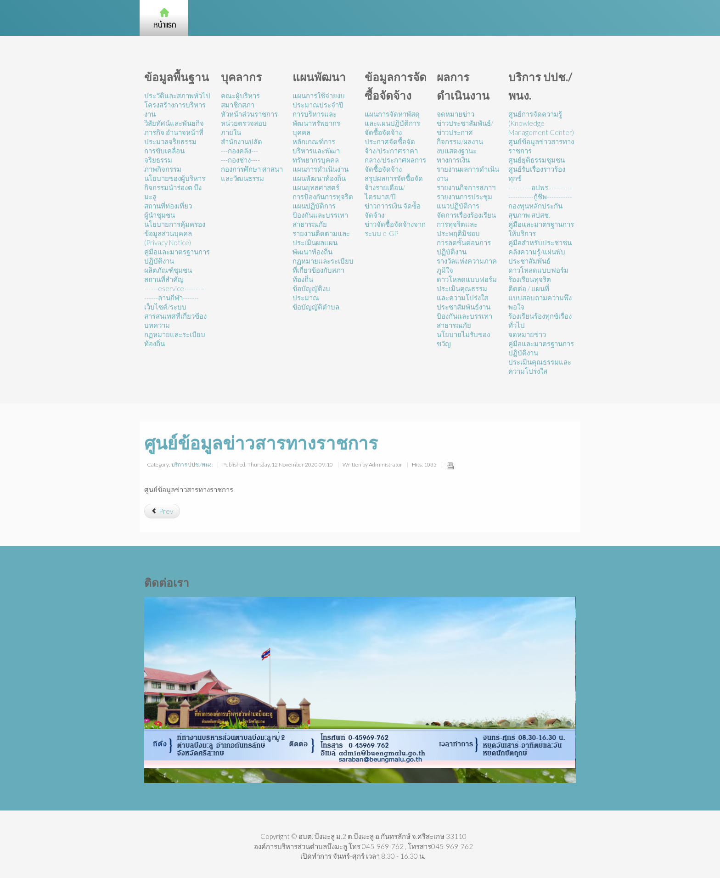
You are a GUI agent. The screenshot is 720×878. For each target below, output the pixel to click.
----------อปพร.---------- (540, 187)
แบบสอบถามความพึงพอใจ (540, 302)
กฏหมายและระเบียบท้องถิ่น (174, 339)
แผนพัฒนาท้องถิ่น (319, 178)
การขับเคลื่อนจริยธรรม (164, 155)
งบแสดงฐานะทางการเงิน (457, 155)
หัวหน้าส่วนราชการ (249, 114)
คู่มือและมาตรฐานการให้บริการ (541, 228)
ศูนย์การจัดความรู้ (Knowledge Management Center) (541, 123)
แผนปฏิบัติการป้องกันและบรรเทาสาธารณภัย (320, 215)
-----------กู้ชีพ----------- (540, 196)
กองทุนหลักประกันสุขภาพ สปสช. (535, 210)
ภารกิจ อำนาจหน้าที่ (173, 132)
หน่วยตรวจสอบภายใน (244, 127)
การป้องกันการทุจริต (322, 196)
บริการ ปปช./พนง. (192, 464)
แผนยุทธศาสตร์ (315, 187)
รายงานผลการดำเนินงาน (468, 173)
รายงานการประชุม (464, 196)
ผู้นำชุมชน (159, 215)
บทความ (157, 325)
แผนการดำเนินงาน (320, 169)
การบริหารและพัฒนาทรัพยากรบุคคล (316, 123)
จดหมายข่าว (455, 114)
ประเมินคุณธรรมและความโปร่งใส (462, 293)
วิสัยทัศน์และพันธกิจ (174, 123)
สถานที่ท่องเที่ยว (168, 206)
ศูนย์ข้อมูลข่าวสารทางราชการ (541, 146)
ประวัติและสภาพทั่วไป (177, 95)
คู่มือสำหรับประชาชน (540, 242)
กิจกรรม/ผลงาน (460, 141)
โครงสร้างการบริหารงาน (175, 109)
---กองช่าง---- (240, 160)
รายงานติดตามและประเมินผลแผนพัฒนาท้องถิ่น (321, 242)
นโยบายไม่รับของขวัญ (463, 339)
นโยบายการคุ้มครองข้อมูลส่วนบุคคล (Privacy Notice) (174, 233)
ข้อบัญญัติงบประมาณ (311, 293)
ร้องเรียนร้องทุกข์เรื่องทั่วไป (540, 320)
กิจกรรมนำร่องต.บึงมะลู (173, 192)
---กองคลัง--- (239, 150)
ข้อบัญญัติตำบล (315, 307)
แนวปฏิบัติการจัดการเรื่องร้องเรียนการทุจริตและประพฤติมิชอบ (466, 219)
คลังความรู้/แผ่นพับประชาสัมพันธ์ (536, 256)
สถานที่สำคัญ (164, 279)
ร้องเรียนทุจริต (529, 279)
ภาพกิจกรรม (162, 169)
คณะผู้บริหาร (240, 95)
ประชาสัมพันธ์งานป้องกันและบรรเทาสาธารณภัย (464, 316)
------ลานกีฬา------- (171, 297)
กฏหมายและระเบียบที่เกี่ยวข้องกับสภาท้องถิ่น (323, 270)
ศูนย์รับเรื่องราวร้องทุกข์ (536, 173)
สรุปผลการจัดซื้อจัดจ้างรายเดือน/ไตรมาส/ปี (394, 187)
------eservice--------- (174, 288)
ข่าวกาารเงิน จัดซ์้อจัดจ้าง (393, 210)
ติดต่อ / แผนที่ (528, 288)
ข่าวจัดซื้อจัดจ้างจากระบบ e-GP (395, 228)
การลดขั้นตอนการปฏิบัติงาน (464, 247)
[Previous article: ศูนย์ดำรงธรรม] (162, 511)
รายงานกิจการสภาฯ (466, 187)
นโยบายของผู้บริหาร (174, 178)
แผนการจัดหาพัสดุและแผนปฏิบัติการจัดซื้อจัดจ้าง (392, 123)
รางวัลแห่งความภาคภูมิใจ (467, 265)
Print (450, 465)
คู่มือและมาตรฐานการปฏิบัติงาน (177, 256)
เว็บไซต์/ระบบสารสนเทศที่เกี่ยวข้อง (175, 311)
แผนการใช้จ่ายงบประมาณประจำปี (318, 100)
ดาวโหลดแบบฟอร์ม (467, 279)
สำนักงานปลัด (241, 141)
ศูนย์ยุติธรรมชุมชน (536, 160)
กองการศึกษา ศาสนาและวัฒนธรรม (252, 173)
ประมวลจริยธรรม (170, 141)
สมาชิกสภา (237, 105)
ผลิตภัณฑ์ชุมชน (168, 270)
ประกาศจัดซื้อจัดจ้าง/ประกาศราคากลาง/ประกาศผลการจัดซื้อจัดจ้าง (395, 155)
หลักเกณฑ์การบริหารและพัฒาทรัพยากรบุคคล (316, 150)
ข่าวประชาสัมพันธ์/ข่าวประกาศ (465, 127)
